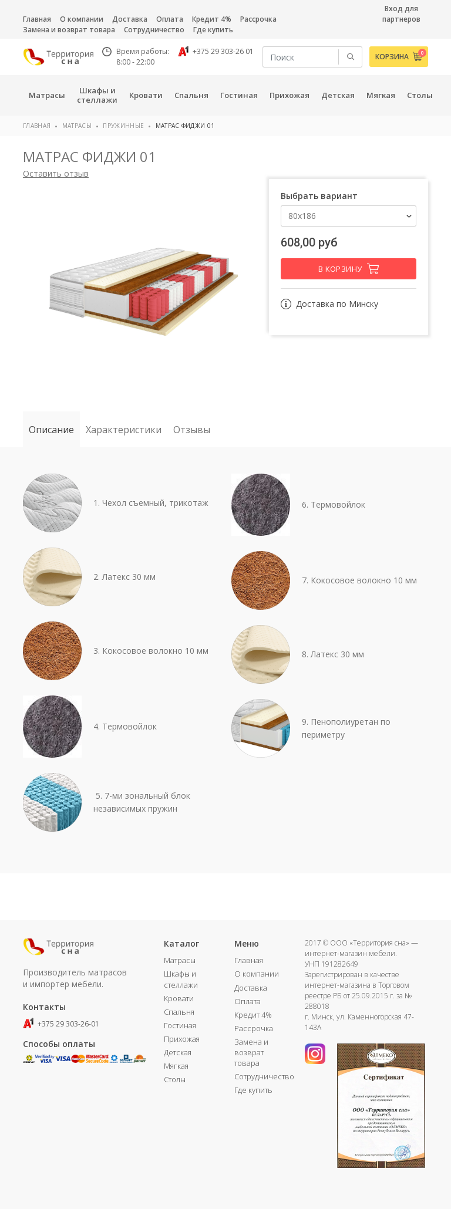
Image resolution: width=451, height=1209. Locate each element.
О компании (81, 19)
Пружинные (123, 125)
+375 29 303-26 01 (216, 51)
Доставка (129, 19)
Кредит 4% (211, 19)
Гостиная (180, 1025)
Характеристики (123, 429)
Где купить (213, 30)
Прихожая (182, 1039)
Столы (175, 1079)
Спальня (179, 1012)
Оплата (169, 19)
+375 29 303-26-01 (61, 1024)
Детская (177, 1052)
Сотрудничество (154, 30)
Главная (37, 19)
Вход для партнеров (401, 14)
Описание (51, 429)
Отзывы (191, 429)
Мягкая (176, 1066)
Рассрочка (258, 19)
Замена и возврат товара (69, 30)
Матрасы (77, 125)
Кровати (179, 998)
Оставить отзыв (56, 173)
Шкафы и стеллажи (181, 979)
